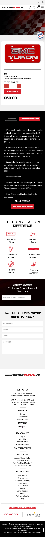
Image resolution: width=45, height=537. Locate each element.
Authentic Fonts (22, 496)
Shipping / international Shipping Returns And (22, 529)
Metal (22, 488)
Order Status (22, 442)
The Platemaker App (22, 466)
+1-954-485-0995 (27, 400)
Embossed (22, 483)
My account (22, 433)
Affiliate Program (22, 444)
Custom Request (22, 448)
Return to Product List (22, 206)
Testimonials (22, 417)
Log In (22, 437)
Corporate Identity (22, 481)
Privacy (25, 526)
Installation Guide (22, 461)
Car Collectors (22, 491)
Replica (22, 493)
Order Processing (32, 532)
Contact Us (23, 390)
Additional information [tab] (29, 119)
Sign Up (22, 439)
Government (23, 478)
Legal (16, 526)
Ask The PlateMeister (22, 463)
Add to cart (12, 91)
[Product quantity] (12, 86)
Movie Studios (22, 486)
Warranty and (13, 532)
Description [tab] (11, 119)
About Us (22, 411)
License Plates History (22, 458)
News (22, 414)
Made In (22, 419)
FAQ (25, 427)
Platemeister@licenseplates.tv (22, 507)
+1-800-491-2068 (28, 402)
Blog (22, 498)
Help (20, 427)
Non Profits (22, 476)
